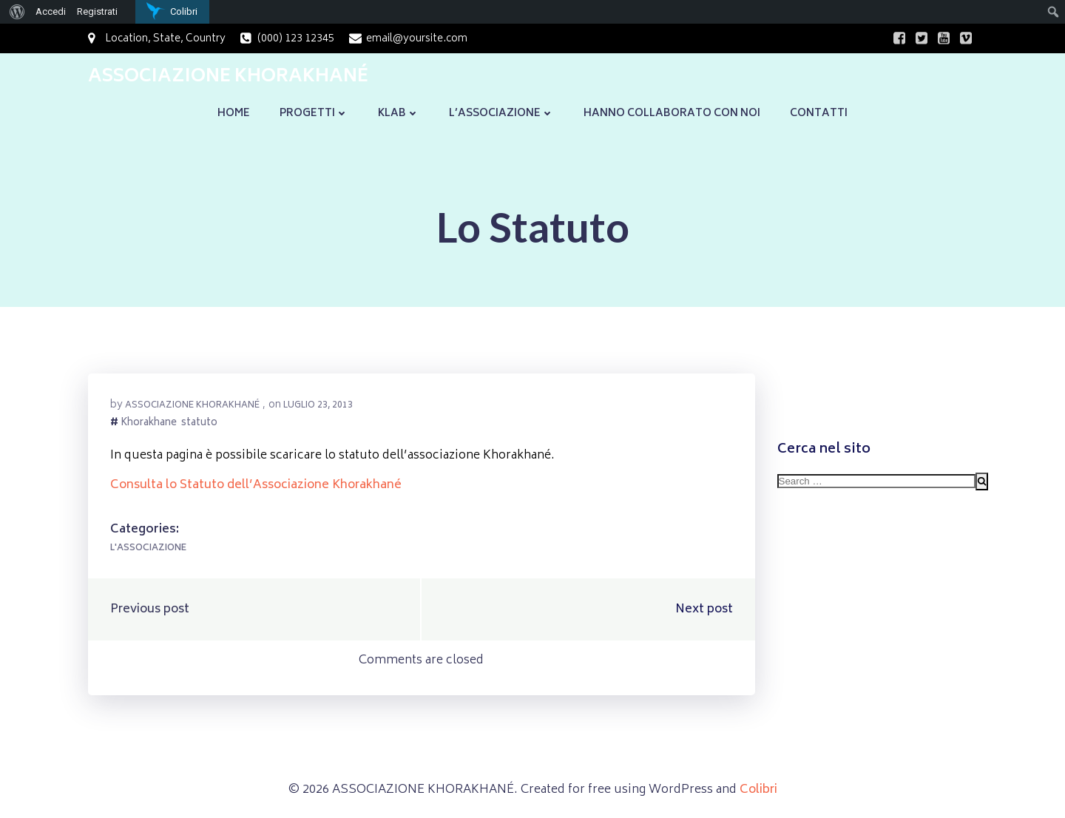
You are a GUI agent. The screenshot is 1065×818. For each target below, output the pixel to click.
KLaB (398, 113)
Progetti (314, 113)
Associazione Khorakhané (192, 405)
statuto (199, 424)
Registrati (97, 11)
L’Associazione (501, 113)
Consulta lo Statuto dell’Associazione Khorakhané (256, 485)
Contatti (819, 113)
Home (233, 113)
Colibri (758, 790)
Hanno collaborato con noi (672, 113)
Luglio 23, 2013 (318, 405)
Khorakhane (149, 424)
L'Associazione (148, 548)
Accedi (51, 11)
